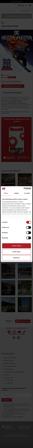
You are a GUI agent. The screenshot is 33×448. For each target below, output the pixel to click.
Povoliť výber (16, 251)
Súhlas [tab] (6, 193)
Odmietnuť (16, 257)
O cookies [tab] (27, 193)
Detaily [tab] (16, 193)
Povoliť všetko (16, 245)
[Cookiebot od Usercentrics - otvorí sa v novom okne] (23, 188)
